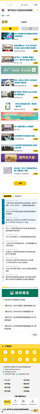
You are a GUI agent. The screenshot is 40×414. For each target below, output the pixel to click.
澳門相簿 (7, 391)
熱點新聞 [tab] (7, 196)
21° (26, 5)
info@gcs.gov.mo (10, 371)
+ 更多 (35, 334)
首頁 (2, 15)
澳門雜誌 (7, 384)
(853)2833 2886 (10, 374)
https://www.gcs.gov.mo (12, 369)
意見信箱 (26, 380)
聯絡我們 (26, 384)
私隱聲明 (26, 387)
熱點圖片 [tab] (18, 196)
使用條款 (26, 391)
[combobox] (29, 22)
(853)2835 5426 (24, 374)
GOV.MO (7, 380)
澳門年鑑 (7, 387)
